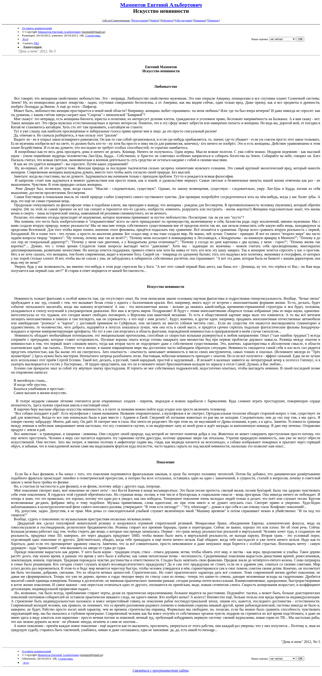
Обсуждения (183, 20)
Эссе (25, 39)
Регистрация (140, 20)
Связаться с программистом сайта (161, 670)
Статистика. (93, 35)
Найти (154, 20)
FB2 (36, 43)
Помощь (213, 20)
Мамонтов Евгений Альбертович (161, 5)
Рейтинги (167, 20)
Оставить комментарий (37, 28)
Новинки (199, 20)
